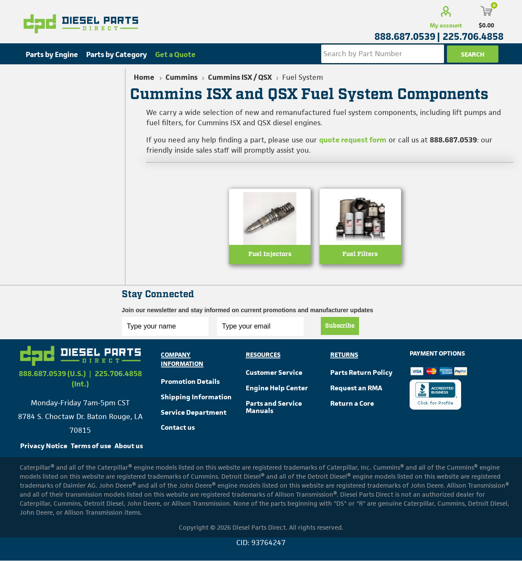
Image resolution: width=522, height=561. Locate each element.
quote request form (352, 140)
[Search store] (382, 53)
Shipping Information (196, 396)
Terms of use (91, 445)
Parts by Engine (52, 54)
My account (446, 25)
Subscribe (340, 326)
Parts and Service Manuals (274, 407)
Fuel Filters (360, 255)
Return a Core (352, 403)
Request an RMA (356, 387)
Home (144, 77)
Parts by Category (116, 54)
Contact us (178, 427)
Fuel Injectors (270, 255)
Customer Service (274, 372)
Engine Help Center (277, 387)
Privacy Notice (43, 445)
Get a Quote (175, 54)
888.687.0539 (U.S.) (52, 373)
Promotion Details (190, 381)
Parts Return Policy (361, 372)
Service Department (193, 412)
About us (129, 445)
